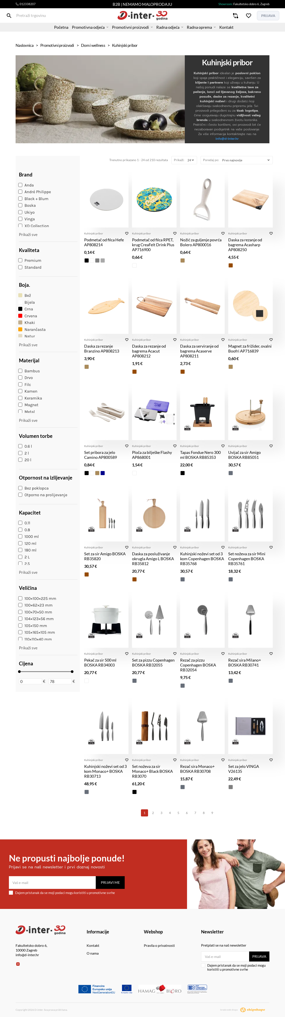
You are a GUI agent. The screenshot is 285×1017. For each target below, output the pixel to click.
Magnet (28, 404)
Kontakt (235, 32)
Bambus (29, 371)
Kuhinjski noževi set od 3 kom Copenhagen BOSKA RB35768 (202, 558)
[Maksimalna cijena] (60, 681)
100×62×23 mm (35, 605)
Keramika (30, 398)
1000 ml (28, 536)
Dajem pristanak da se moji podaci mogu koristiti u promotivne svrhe (62, 893)
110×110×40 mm (35, 639)
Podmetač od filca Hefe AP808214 (104, 242)
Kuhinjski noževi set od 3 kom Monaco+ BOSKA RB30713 (105, 771)
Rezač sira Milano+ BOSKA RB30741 (244, 662)
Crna (25, 309)
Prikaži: (179, 160)
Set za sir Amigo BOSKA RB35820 (105, 556)
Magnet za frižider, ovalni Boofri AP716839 (250, 348)
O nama (93, 953)
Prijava (259, 956)
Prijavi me (110, 882)
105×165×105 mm (36, 632)
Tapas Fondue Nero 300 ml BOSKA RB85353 (200, 455)
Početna (52, 32)
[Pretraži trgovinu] (19, 17)
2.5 (24, 563)
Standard (29, 267)
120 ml (27, 543)
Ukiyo (26, 212)
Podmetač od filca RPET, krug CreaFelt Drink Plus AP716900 (153, 244)
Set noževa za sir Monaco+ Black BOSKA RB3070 (152, 771)
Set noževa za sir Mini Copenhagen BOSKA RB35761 (246, 558)
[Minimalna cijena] (30, 681)
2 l (23, 453)
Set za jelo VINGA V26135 (243, 769)
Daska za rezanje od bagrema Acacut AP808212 (149, 351)
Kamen (27, 391)
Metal (26, 411)
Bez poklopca (33, 488)
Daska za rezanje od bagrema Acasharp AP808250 (245, 244)
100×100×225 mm (37, 598)
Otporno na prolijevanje (42, 494)
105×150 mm (32, 625)
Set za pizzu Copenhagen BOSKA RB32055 (153, 662)
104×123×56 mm (36, 618)
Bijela (26, 302)
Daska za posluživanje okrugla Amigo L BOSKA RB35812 (153, 558)
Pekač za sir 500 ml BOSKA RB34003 (100, 662)
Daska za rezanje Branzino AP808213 (101, 348)
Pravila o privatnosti (159, 945)
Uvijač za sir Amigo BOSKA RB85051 (244, 455)
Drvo (25, 377)
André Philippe (34, 191)
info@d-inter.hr (227, 138)
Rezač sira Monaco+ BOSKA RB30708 (197, 769)
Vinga (26, 219)
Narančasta (32, 329)
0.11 (24, 523)
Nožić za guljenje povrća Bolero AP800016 (201, 242)
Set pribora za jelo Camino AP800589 (100, 455)
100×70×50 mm (35, 612)
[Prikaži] (191, 160)
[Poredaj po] (245, 160)
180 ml (27, 550)
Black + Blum (33, 198)
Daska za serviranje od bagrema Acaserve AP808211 (199, 351)
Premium (29, 260)
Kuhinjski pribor (93, 233)
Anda (26, 185)
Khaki (26, 322)
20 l (24, 459)
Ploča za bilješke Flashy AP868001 (152, 455)
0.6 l (25, 446)
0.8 (24, 529)
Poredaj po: (211, 160)
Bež (24, 295)
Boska (27, 205)
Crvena (27, 316)
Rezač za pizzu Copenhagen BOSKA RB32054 (198, 665)
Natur (26, 336)
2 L (24, 557)
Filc (24, 384)
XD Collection (33, 225)
